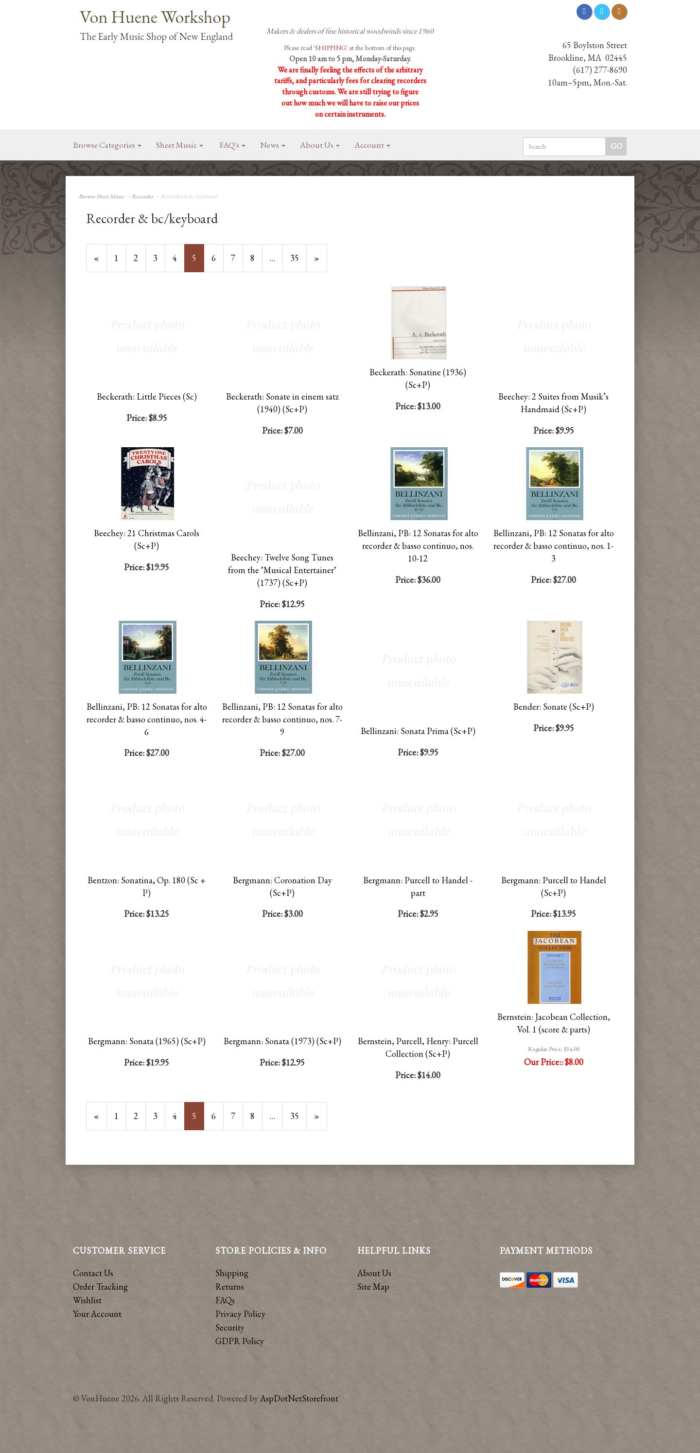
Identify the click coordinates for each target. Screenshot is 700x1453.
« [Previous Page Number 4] (100, 262)
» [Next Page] (320, 262)
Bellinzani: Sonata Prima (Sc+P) (418, 730)
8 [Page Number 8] (256, 257)
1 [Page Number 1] (120, 257)
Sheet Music (179, 145)
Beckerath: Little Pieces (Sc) (147, 396)
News (272, 145)
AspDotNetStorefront (299, 1398)
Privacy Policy (240, 1313)
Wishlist (87, 1300)
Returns (229, 1286)
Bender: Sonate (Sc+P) (553, 706)
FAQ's (232, 145)
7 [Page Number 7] (237, 257)
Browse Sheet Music (101, 196)
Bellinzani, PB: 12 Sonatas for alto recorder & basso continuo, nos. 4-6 (147, 719)
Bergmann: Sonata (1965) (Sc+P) (147, 1041)
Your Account (97, 1313)
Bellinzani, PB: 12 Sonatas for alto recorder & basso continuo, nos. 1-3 (553, 545)
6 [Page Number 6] (217, 257)
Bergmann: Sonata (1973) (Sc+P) (282, 1041)
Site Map (373, 1286)
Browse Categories (107, 145)
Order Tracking (100, 1286)
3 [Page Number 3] (159, 257)
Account (372, 145)
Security (230, 1327)
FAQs (225, 1300)
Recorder (142, 196)
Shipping (231, 1272)
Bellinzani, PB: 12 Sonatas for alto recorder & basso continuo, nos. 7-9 (282, 719)
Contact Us (93, 1272)
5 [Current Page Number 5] (198, 262)
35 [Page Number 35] (298, 257)
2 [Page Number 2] (140, 257)
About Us (320, 145)
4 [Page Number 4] (179, 257)
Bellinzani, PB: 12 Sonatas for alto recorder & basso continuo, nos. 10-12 (418, 545)
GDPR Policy (239, 1341)
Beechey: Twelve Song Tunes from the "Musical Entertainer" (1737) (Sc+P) (282, 570)
